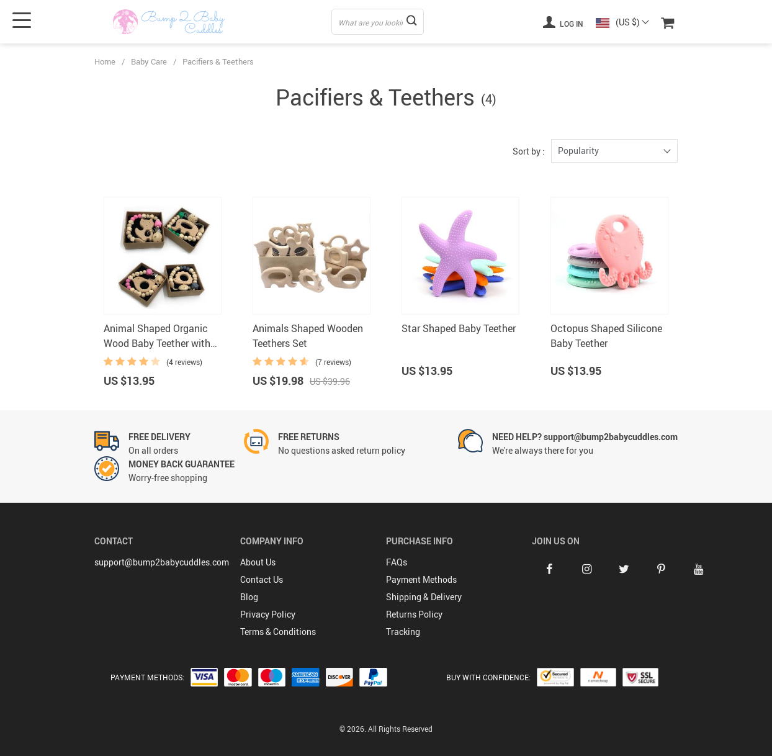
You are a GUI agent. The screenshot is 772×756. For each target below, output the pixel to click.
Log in (562, 21)
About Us (258, 562)
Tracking (403, 631)
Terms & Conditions (278, 631)
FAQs (396, 562)
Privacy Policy (267, 614)
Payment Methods (421, 579)
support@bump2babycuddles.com (161, 562)
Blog (249, 597)
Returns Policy (414, 614)
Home (104, 61)
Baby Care (149, 61)
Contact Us (261, 579)
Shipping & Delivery (424, 597)
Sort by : (529, 151)
